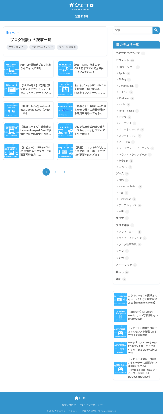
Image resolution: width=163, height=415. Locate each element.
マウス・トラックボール (135, 155)
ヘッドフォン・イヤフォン (136, 148)
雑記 (121, 280)
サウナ (122, 218)
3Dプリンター (129, 67)
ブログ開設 (125, 225)
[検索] (156, 30)
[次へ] (64, 172)
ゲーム (122, 174)
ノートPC (127, 142)
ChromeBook (129, 86)
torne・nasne (129, 111)
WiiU (124, 212)
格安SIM (126, 161)
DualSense (127, 199)
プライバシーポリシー (91, 405)
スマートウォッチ (131, 130)
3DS (124, 180)
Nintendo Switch (130, 187)
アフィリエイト (17, 47)
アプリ (125, 117)
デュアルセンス (130, 205)
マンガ (122, 258)
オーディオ (127, 124)
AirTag (125, 80)
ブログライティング (42, 47)
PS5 (124, 193)
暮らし (122, 273)
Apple (124, 73)
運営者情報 (81, 16)
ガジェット (125, 60)
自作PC (125, 167)
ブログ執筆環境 (67, 47)
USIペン (126, 92)
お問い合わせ (69, 405)
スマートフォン (130, 136)
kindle (124, 105)
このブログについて (130, 53)
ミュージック (126, 265)
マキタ (122, 251)
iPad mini (126, 99)
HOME (81, 399)
